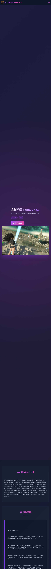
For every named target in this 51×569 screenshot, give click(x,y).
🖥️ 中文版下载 (17, 223)
